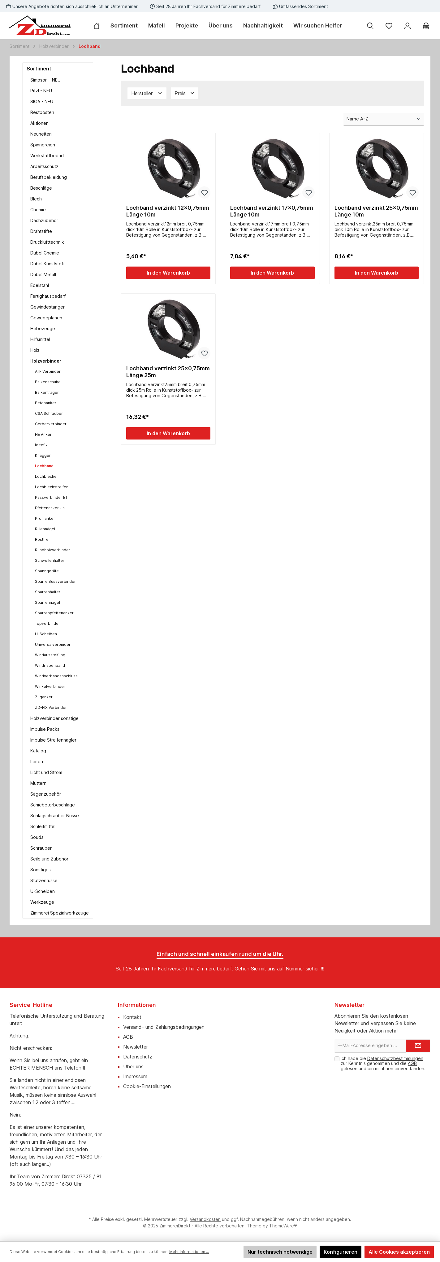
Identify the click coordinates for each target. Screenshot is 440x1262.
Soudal (37, 837)
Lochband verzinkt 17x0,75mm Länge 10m (271, 211)
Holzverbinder (45, 361)
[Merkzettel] (389, 25)
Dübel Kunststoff (47, 263)
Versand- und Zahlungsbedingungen (164, 1027)
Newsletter (135, 1047)
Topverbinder (47, 623)
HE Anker (43, 434)
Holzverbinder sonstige (54, 718)
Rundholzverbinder (52, 550)
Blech (36, 198)
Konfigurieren (340, 1252)
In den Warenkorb (168, 273)
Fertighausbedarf (48, 296)
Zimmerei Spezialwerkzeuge (59, 912)
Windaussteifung (50, 655)
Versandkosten (205, 1219)
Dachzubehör (44, 220)
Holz (35, 350)
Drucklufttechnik (47, 242)
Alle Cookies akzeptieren (399, 1252)
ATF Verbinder (48, 371)
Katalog (38, 750)
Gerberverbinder (51, 424)
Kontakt (132, 1017)
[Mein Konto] (407, 25)
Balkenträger (47, 392)
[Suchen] (370, 25)
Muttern (38, 783)
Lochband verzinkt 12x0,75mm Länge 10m (167, 211)
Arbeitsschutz (44, 166)
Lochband (44, 466)
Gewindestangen (48, 306)
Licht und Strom (46, 772)
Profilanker (45, 518)
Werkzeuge (42, 902)
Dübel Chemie (44, 252)
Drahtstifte (41, 231)
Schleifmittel (42, 826)
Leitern (37, 761)
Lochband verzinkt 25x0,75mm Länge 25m (168, 371)
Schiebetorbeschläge (52, 804)
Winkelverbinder (50, 686)
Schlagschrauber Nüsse (54, 815)
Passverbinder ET (51, 497)
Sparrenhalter (47, 592)
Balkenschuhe (48, 382)
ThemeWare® (283, 1225)
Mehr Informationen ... (189, 1251)
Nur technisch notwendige (280, 1252)
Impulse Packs (44, 729)
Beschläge (41, 188)
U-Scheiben (46, 634)
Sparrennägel (47, 602)
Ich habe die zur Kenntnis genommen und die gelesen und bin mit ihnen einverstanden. (383, 1063)
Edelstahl (39, 285)
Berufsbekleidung (48, 177)
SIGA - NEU (41, 101)
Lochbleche (46, 476)
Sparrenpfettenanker (54, 613)
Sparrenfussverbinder (55, 581)
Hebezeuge (42, 328)
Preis (185, 93)
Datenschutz (137, 1057)
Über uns (133, 1066)
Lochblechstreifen (51, 487)
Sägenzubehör (45, 794)
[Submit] (418, 1046)
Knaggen (43, 455)
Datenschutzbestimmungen (395, 1058)
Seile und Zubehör (49, 858)
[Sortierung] (383, 119)
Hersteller (147, 93)
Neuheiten (41, 134)
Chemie (38, 209)
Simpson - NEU (45, 79)
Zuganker (44, 697)
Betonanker (45, 403)
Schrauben (41, 848)
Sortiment (39, 68)
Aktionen (39, 123)
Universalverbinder (53, 644)
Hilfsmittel (40, 339)
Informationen (137, 1005)
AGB (128, 1037)
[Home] (99, 25)
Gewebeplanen (46, 317)
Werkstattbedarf (47, 155)
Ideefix (41, 445)
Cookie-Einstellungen (147, 1086)
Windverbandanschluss (56, 676)
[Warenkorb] (426, 25)
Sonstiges (40, 869)
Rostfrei (42, 539)
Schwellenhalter (49, 560)
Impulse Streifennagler (53, 739)
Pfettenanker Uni (50, 508)
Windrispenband (50, 665)
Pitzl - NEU (41, 90)
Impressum (135, 1076)
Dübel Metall (43, 274)
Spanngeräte (47, 571)
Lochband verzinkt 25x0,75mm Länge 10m (376, 211)
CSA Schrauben (49, 413)
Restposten (42, 112)
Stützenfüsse (44, 880)
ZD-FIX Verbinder (51, 707)
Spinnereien (42, 144)
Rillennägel (45, 529)
